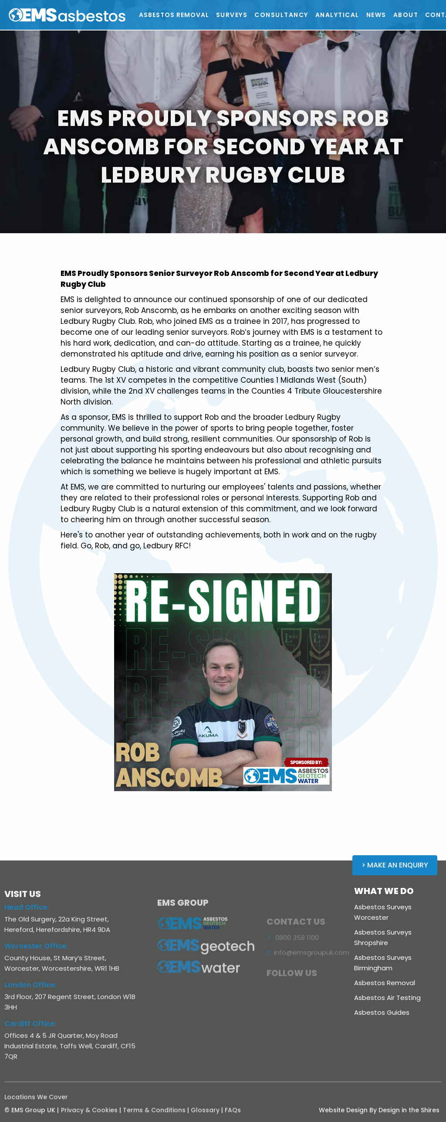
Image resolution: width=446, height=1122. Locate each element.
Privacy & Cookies (89, 1115)
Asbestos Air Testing (387, 997)
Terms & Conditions (154, 1115)
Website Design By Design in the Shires (379, 1115)
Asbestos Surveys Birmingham (383, 962)
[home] (87, 15)
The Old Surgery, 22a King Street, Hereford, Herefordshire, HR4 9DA (57, 930)
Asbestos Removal (384, 982)
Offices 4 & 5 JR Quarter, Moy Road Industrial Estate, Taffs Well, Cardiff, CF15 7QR (69, 1052)
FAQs (233, 1115)
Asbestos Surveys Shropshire (383, 937)
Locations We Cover (36, 1102)
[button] (232, 14)
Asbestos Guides (381, 1012)
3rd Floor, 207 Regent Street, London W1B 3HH (69, 1007)
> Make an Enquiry (395, 865)
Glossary (205, 1115)
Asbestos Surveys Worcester (383, 912)
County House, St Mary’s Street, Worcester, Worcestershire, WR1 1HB (61, 969)
